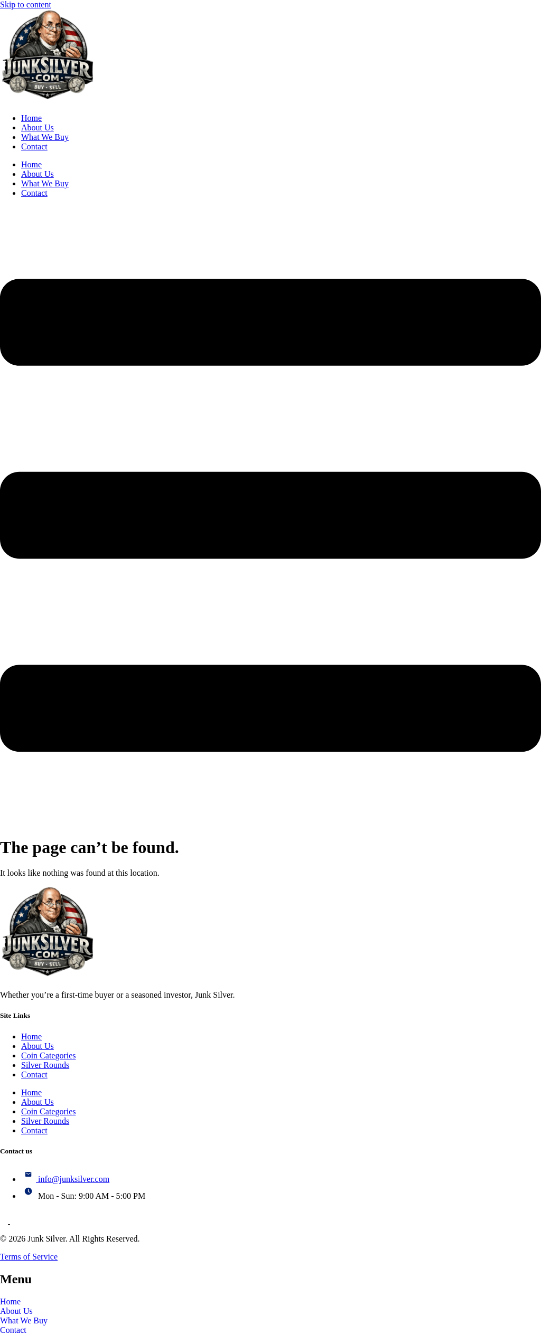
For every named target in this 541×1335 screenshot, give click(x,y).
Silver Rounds (45, 1065)
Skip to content (25, 4)
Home (31, 117)
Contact (34, 146)
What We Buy (45, 136)
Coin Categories (48, 1055)
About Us (37, 127)
